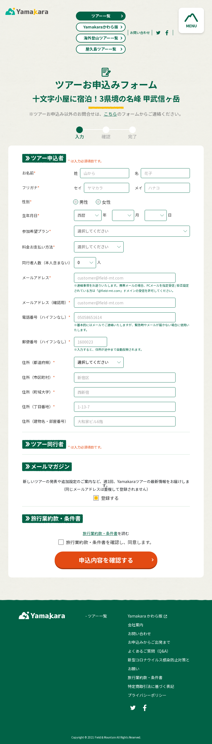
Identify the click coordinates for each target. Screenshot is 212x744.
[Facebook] (167, 32)
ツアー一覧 (107, 16)
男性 (83, 201)
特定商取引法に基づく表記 (151, 686)
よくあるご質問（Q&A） (149, 651)
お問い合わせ (140, 32)
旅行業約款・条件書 (145, 677)
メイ (138, 188)
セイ (78, 188)
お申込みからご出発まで (149, 642)
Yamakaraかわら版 (103, 27)
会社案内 (135, 624)
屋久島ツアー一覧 (104, 49)
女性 (106, 201)
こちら (110, 113)
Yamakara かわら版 (145, 616)
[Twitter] (158, 32)
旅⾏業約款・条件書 (100, 533)
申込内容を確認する (106, 559)
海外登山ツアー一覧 (103, 38)
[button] (191, 20)
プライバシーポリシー (147, 695)
